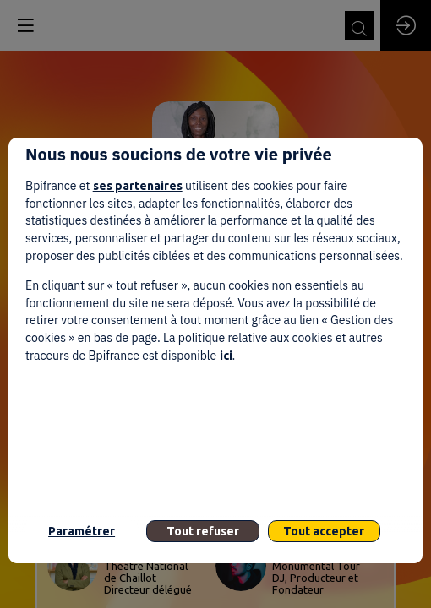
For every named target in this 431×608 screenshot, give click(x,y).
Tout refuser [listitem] (202, 531)
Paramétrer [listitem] (81, 531)
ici (226, 355)
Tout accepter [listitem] (323, 531)
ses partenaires (138, 186)
